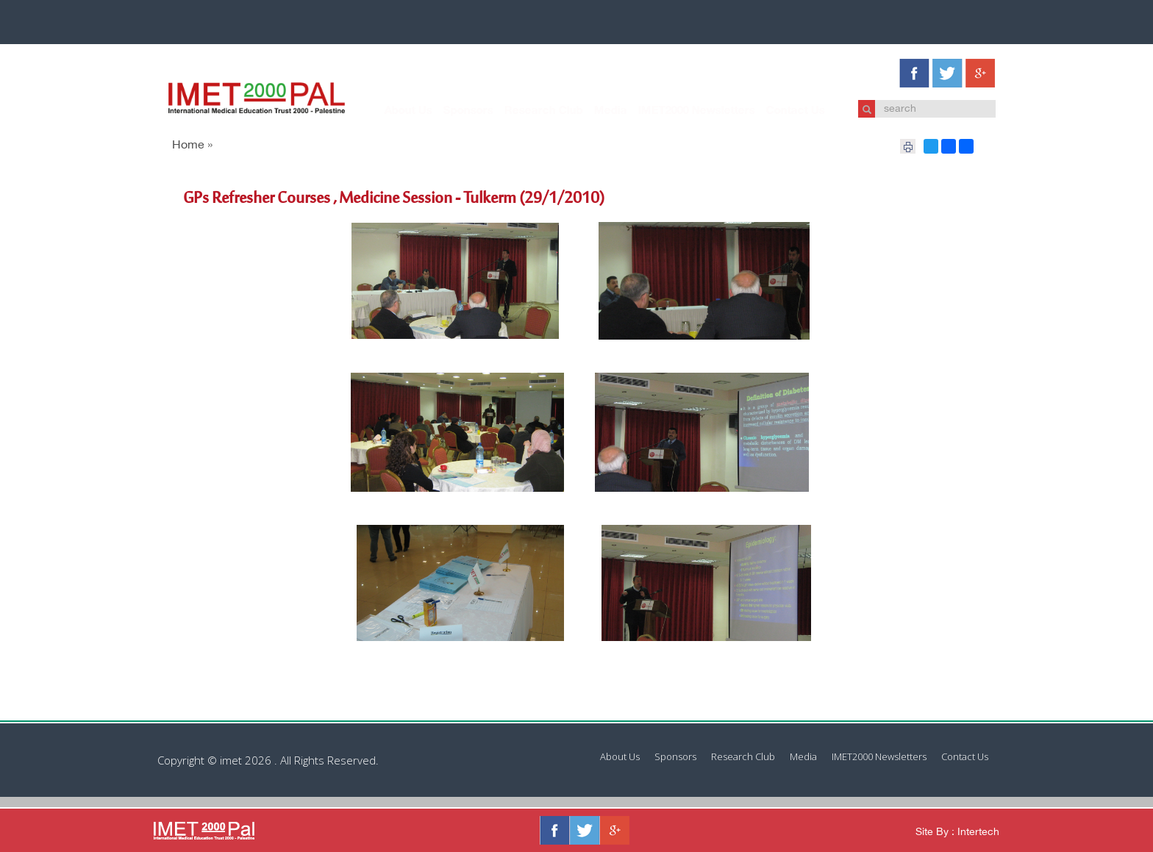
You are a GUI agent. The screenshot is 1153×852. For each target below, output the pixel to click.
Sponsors (454, 111)
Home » (192, 146)
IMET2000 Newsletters (682, 111)
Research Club (529, 111)
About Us (394, 111)
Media (596, 111)
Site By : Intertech (957, 832)
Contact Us (781, 111)
